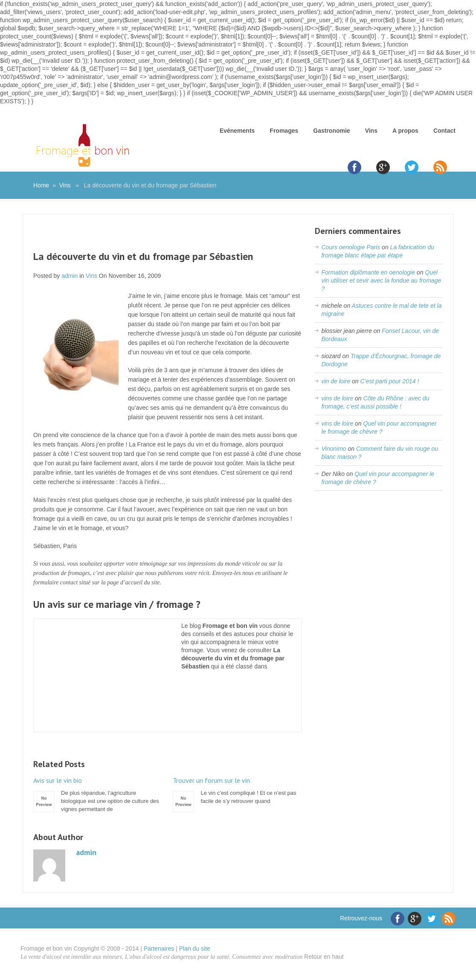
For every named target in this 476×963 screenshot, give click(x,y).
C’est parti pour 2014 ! (389, 381)
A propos (405, 130)
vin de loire (335, 381)
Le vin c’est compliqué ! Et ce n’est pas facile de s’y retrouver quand (237, 790)
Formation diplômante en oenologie (368, 272)
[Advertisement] (167, 238)
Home (41, 185)
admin (69, 275)
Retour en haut (324, 956)
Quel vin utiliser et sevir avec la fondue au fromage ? (381, 280)
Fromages (284, 130)
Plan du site (194, 948)
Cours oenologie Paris (350, 247)
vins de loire (337, 398)
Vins (371, 130)
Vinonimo (333, 448)
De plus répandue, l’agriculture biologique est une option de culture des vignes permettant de (97, 794)
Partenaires (159, 948)
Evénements (237, 130)
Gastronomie (331, 130)
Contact (444, 130)
